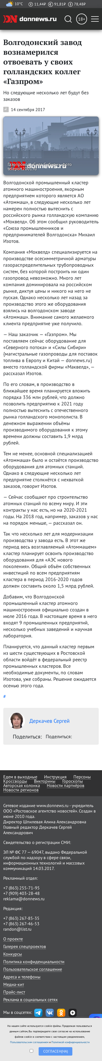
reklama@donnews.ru (24, 898)
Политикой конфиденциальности (70, 1042)
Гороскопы (72, 781)
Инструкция (55, 776)
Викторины (44, 781)
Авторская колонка (21, 785)
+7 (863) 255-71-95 (21, 888)
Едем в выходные (20, 776)
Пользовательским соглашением (29, 1042)
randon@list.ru (17, 929)
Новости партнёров (65, 785)
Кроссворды (15, 781)
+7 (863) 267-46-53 (21, 923)
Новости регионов (21, 789)
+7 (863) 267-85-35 (21, 918)
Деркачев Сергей (39, 721)
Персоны (82, 776)
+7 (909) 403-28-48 (21, 893)
